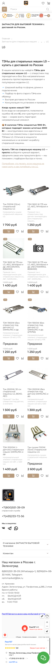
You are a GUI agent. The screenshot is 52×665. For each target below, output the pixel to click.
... (41, 42)
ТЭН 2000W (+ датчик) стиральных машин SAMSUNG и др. (13, 450)
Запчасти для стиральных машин (19, 41)
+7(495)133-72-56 (13, 516)
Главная (6, 38)
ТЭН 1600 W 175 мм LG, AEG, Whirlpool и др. (38, 206)
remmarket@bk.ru (12, 578)
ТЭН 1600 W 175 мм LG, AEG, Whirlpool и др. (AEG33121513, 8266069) (13, 265)
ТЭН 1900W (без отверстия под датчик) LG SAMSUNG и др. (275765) (36, 327)
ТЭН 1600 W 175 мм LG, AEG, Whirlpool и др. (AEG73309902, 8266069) (38, 265)
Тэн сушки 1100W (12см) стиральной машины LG (37, 449)
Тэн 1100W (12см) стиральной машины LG (11, 206)
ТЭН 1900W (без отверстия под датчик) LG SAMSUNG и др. (11, 326)
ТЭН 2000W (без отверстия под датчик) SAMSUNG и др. (38, 392)
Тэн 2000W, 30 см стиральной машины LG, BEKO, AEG (12, 392)
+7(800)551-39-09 (13, 507)
